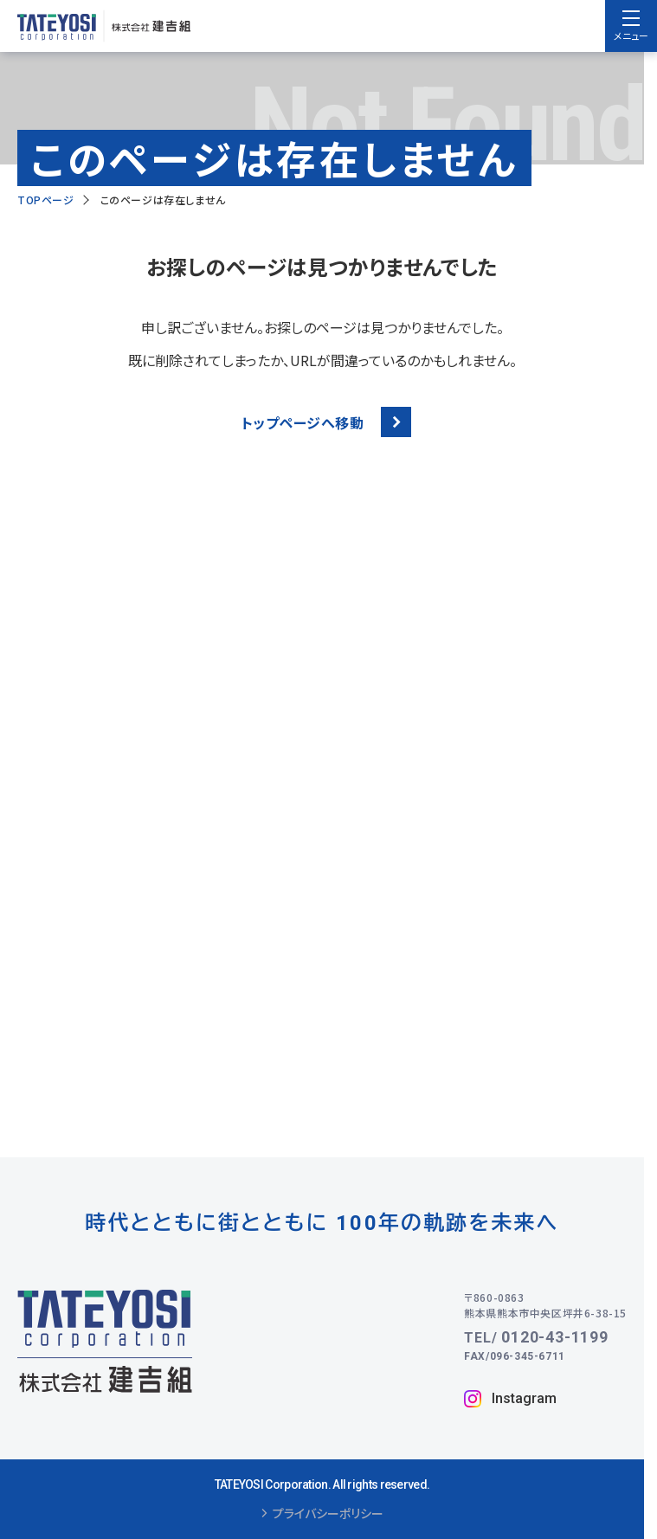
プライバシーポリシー (322, 1514)
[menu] (631, 26)
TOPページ (45, 199)
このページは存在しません (163, 199)
